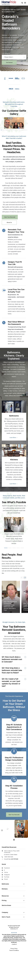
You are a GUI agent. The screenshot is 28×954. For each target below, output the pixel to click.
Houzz (6, 879)
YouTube (6, 877)
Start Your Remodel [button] (9, 217)
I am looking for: (6, 53)
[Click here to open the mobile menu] (25, 3)
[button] (22, 3)
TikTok (6, 872)
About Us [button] (9, 222)
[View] (14, 123)
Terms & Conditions (14, 950)
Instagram (7, 874)
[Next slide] (26, 830)
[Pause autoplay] (14, 840)
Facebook (7, 868)
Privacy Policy (14, 948)
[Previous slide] (2, 830)
